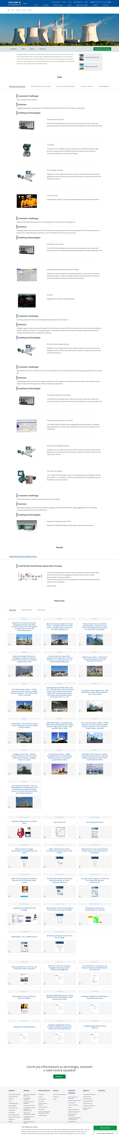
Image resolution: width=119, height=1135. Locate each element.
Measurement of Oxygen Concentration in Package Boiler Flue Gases (24, 851)
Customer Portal (87, 1101)
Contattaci (106, 5)
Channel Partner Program (87, 1108)
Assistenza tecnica (87, 1103)
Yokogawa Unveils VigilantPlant (24, 1027)
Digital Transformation (73, 1109)
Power (24, 10)
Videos (55, 1099)
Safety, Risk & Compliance (27, 1098)
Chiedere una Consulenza (102, 49)
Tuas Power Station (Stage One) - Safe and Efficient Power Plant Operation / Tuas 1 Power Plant (94, 692)
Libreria (69, 5)
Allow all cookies (105, 1117)
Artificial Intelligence (73, 1112)
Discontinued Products (88, 1106)
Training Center (87, 1096)
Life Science (41, 1109)
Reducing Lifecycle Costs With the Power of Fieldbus (24, 997)
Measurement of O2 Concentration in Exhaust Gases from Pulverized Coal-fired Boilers (94, 851)
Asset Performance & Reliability (29, 1102)
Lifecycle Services (42, 1107)
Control (40, 1096)
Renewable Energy (13, 1103)
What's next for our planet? (73, 1097)
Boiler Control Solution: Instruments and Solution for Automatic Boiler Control (24, 880)
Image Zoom (51, 586)
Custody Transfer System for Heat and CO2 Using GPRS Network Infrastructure (95, 880)
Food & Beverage (13, 1108)
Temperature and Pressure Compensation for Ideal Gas (95, 909)
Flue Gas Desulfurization (94, 822)
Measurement (42, 1099)
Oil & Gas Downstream (14, 1094)
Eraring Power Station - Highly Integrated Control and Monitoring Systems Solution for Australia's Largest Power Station (59, 757)
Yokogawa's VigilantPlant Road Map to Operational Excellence (94, 997)
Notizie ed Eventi (56, 2)
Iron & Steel (12, 1112)
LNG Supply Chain (13, 1096)
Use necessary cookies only (105, 1123)
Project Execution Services (42, 1104)
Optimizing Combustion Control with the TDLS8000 (59, 937)
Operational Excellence (29, 1105)
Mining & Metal (12, 1106)
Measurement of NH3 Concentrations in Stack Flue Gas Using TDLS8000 (59, 909)
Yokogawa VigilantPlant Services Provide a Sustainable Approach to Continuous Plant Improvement (59, 1027)
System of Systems (73, 1105)
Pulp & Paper (12, 1110)
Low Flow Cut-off (59, 822)
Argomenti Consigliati (82, 5)
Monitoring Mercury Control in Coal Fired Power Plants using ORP (24, 968)
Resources (56, 1096)
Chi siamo (63, 2)
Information (41, 1094)
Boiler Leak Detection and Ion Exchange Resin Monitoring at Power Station (59, 851)
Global (86, 2)
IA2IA (69, 1107)
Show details (87, 1131)
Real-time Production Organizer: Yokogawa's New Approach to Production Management (59, 968)
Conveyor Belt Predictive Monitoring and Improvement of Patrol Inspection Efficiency (59, 880)
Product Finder (86, 1099)
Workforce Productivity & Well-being (30, 1095)
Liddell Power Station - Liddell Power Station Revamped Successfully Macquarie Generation (95, 659)
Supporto (95, 5)
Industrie (35, 5)
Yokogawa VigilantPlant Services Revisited (94, 1027)
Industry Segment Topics (74, 1100)
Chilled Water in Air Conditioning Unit (24, 937)
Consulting (41, 1101)
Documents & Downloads (59, 1094)
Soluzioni (45, 5)
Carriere (70, 2)
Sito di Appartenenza (78, 2)
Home (12, 10)
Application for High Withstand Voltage (24, 909)
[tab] (17, 86)
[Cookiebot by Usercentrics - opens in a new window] (10, 1132)
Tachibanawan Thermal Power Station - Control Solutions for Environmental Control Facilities (24, 725)
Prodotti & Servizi (57, 5)
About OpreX (71, 1103)
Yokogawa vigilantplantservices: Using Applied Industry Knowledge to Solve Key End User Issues (59, 997)
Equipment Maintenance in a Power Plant (24, 822)
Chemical (11, 1099)
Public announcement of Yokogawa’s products (44, 1112)
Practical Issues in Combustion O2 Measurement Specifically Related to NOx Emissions (95, 968)
